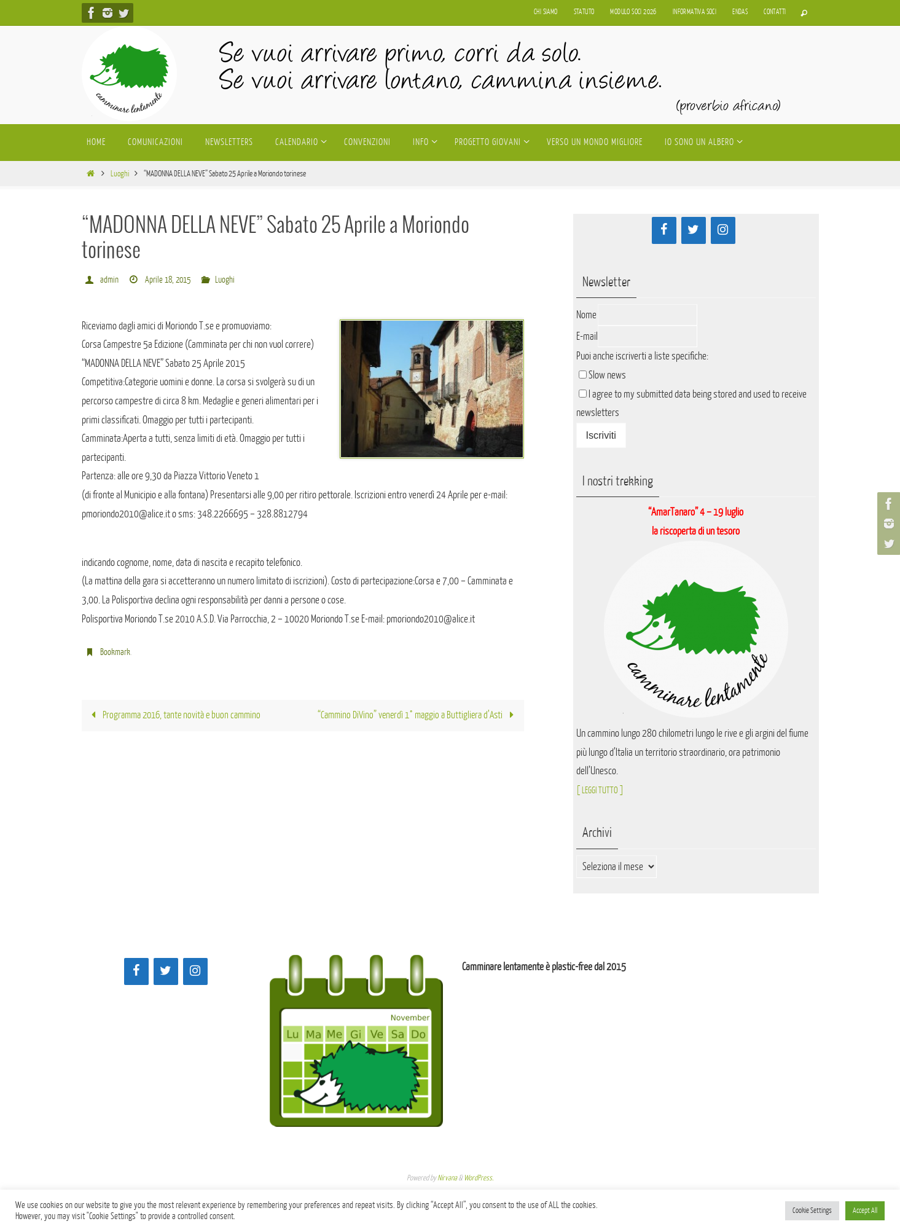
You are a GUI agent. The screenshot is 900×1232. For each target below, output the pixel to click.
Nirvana (447, 1178)
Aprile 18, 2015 (169, 280)
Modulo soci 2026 (633, 12)
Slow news (607, 375)
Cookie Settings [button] (812, 1210)
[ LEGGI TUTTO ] (603, 790)
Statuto (584, 12)
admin (109, 280)
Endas (740, 12)
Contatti (775, 12)
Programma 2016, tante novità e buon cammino (178, 715)
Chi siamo (546, 12)
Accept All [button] (865, 1210)
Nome (586, 315)
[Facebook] (664, 230)
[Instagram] (723, 230)
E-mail (587, 336)
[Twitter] (693, 230)
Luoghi (120, 173)
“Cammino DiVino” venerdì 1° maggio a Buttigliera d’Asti (413, 715)
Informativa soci (694, 12)
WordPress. (478, 1178)
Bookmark (115, 652)
